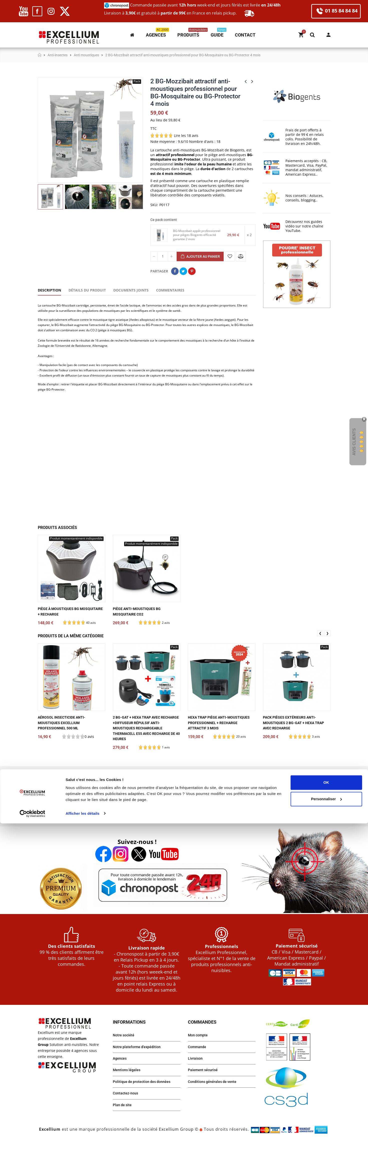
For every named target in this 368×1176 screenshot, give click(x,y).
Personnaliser (326, 1151)
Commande (198, 1077)
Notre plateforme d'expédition (140, 1077)
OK (326, 1135)
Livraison (196, 1089)
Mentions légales (128, 1102)
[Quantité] (162, 256)
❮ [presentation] (320, 662)
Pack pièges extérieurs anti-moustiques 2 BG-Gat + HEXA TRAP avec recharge (293, 752)
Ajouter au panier (200, 256)
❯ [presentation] (327, 662)
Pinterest (192, 271)
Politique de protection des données (145, 1114)
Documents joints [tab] (131, 290)
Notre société (125, 1064)
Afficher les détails (82, 1166)
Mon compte (328, 35)
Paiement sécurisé (204, 1102)
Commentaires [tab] (170, 290)
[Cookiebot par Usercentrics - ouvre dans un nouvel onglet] (32, 1166)
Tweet (183, 271)
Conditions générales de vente (215, 1114)
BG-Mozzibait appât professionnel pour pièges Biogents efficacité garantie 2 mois (197, 235)
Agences (121, 1089)
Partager (175, 271)
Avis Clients (354, 441)
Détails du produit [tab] (87, 290)
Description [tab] (49, 290)
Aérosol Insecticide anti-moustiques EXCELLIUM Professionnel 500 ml (65, 752)
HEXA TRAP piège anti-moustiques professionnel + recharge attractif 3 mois (218, 752)
